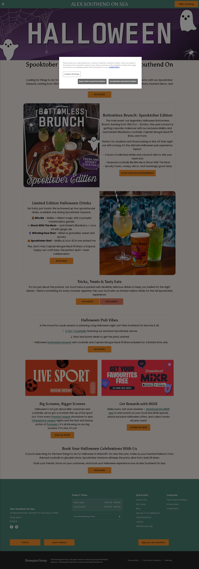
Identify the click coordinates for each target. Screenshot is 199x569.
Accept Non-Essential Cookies (123, 81)
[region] (100, 73)
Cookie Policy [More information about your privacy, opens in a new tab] (114, 67)
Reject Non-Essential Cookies (92, 81)
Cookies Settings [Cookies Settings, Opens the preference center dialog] (71, 74)
